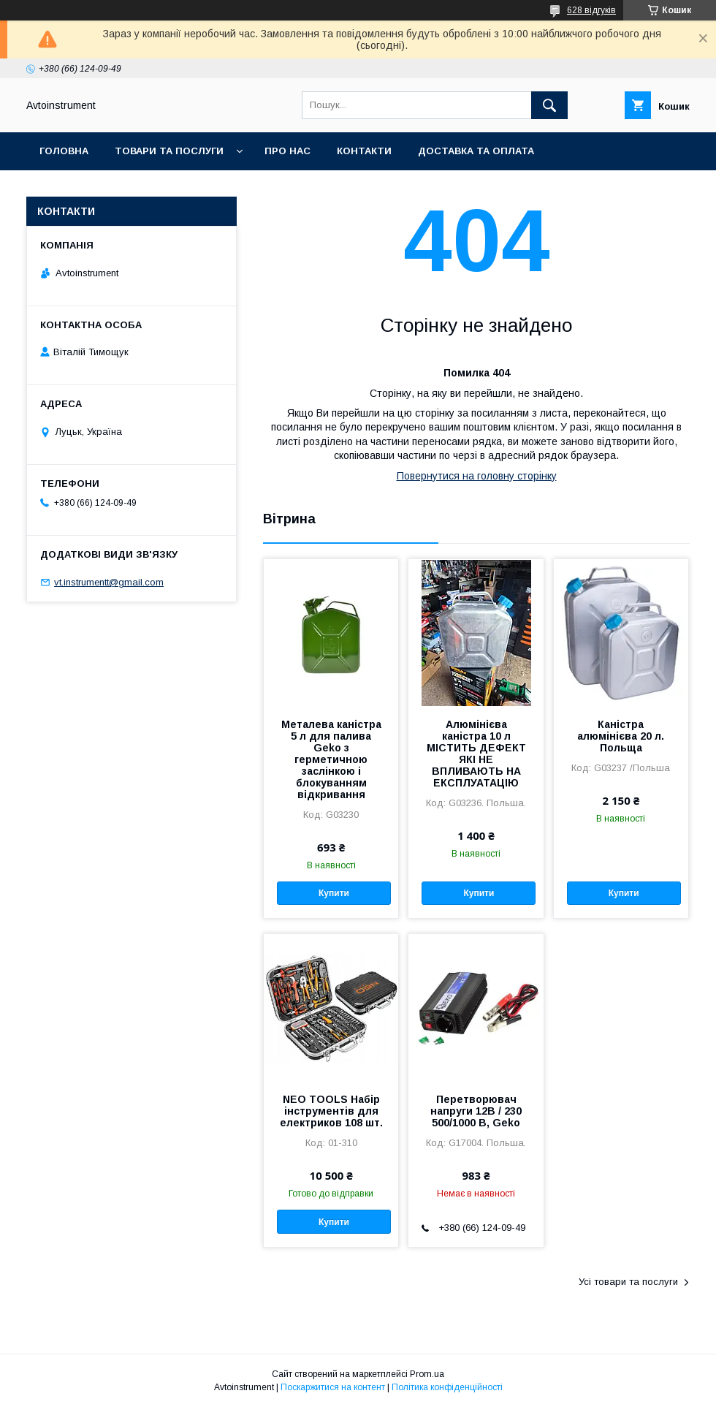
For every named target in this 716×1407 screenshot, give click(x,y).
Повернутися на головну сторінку (477, 476)
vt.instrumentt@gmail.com (109, 582)
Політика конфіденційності (447, 1387)
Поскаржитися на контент (333, 1387)
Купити (334, 893)
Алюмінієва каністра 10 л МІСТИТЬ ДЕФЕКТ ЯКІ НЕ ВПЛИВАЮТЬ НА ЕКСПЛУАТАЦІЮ (476, 753)
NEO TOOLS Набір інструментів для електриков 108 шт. (331, 1111)
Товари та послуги (169, 150)
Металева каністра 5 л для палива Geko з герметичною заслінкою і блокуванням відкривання (331, 759)
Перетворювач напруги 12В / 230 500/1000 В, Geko (476, 1111)
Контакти (364, 150)
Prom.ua (427, 1374)
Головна (63, 150)
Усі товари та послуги (628, 1281)
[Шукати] (549, 105)
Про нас (287, 150)
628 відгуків (591, 10)
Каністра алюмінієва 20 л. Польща (620, 736)
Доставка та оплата (476, 150)
